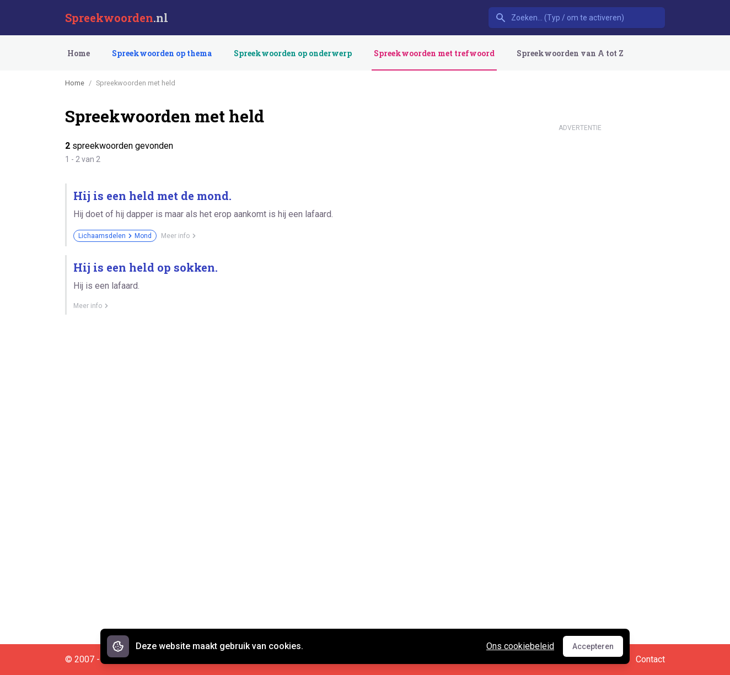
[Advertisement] (580, 302)
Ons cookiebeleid (520, 646)
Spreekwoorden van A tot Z (570, 53)
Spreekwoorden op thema (162, 53)
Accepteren (597, 649)
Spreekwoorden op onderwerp (293, 53)
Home (78, 53)
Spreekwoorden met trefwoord (434, 53)
